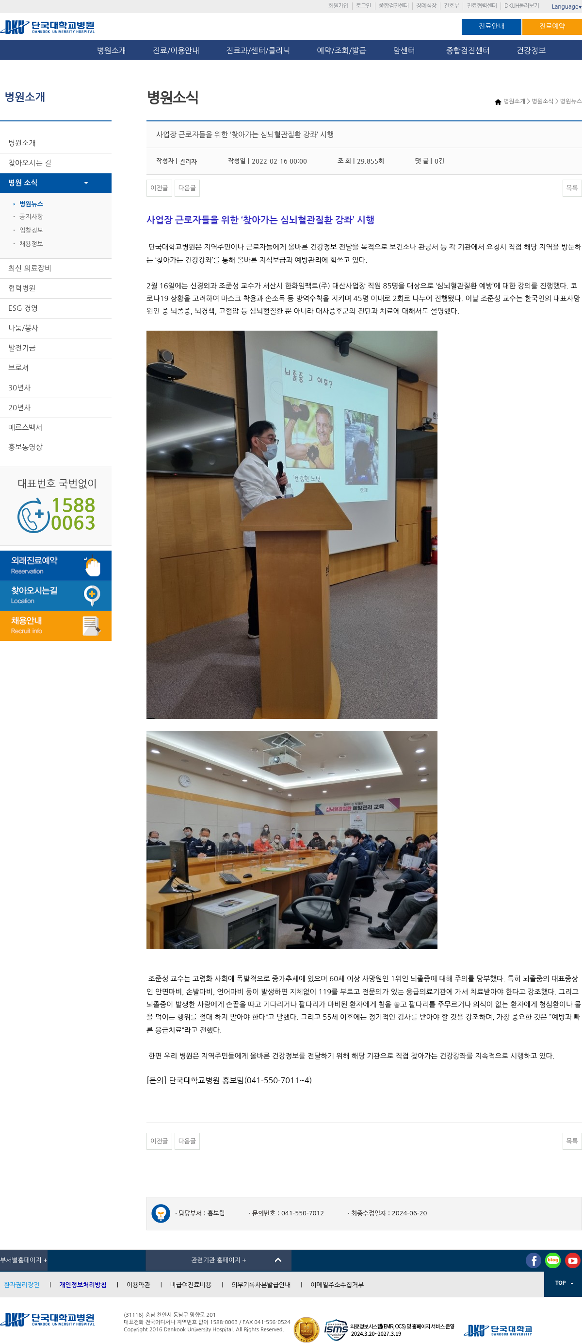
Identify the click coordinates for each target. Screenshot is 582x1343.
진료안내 (491, 26)
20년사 (19, 407)
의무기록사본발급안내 (261, 1285)
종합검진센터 (394, 6)
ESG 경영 (23, 308)
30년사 (19, 387)
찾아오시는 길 (29, 163)
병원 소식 (23, 182)
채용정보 (31, 244)
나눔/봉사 (23, 328)
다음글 (187, 188)
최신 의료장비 (29, 268)
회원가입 (338, 6)
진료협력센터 (482, 6)
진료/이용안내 (176, 50)
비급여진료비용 (191, 1285)
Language (567, 7)
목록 (572, 188)
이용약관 (138, 1285)
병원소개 (111, 50)
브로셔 (18, 367)
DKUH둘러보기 (521, 6)
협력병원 (21, 288)
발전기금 (21, 348)
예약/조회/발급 (341, 50)
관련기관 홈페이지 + (218, 1260)
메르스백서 (25, 427)
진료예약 (552, 26)
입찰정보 (31, 230)
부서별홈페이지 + (24, 1260)
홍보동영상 (25, 447)
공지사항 (31, 217)
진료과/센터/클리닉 (258, 50)
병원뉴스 (31, 204)
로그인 (363, 6)
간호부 (451, 6)
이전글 (159, 188)
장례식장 (426, 6)
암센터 (406, 50)
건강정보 (531, 50)
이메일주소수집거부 (337, 1285)
